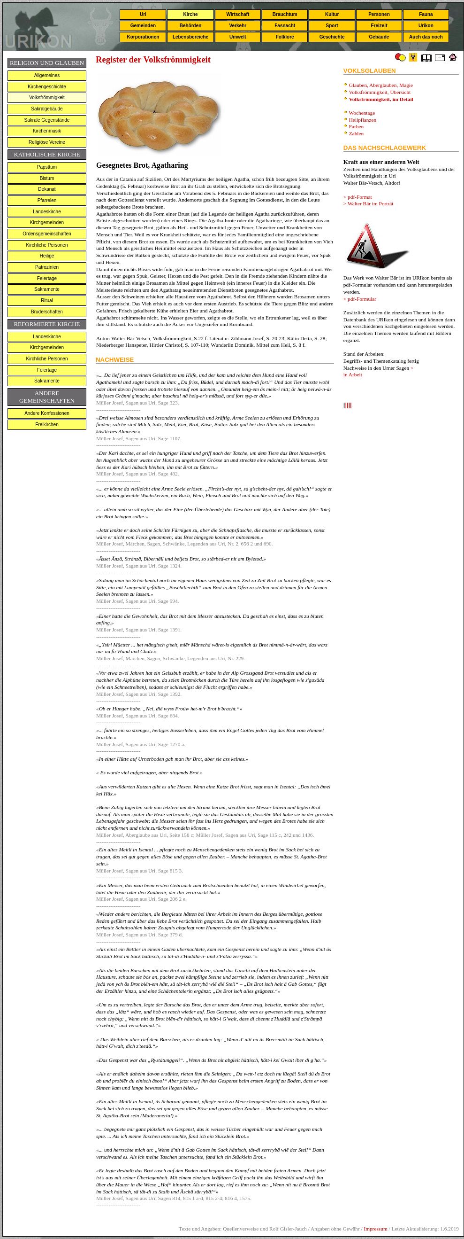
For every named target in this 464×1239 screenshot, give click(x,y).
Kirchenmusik (47, 130)
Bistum (47, 178)
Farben (356, 126)
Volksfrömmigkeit (47, 97)
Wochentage (362, 113)
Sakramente (47, 289)
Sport (332, 25)
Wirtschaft (237, 14)
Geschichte (332, 36)
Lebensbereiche (190, 36)
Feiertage (47, 278)
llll (348, 406)
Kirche (190, 14)
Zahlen (356, 133)
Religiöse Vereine (47, 142)
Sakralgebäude (46, 108)
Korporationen (143, 36)
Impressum (375, 1228)
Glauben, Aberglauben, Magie (381, 85)
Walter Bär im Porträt (371, 203)
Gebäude (379, 36)
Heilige (47, 255)
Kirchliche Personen (47, 245)
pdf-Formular (362, 299)
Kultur (332, 14)
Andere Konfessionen (46, 413)
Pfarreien (47, 200)
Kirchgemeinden (47, 222)
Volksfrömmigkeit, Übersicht (380, 92)
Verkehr (237, 25)
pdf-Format (360, 197)
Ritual (47, 300)
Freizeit (379, 25)
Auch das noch (426, 36)
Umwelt (237, 36)
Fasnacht (284, 25)
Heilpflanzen (363, 120)
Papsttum (47, 167)
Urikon (426, 25)
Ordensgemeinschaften (47, 233)
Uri (143, 14)
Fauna (426, 14)
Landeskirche (47, 211)
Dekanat (46, 189)
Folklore (285, 36)
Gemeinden (143, 25)
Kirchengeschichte (47, 86)
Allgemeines (47, 75)
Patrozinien (47, 267)
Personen (379, 14)
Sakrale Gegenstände (47, 120)
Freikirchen (46, 424)
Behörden (191, 25)
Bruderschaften (47, 311)
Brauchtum (285, 14)
